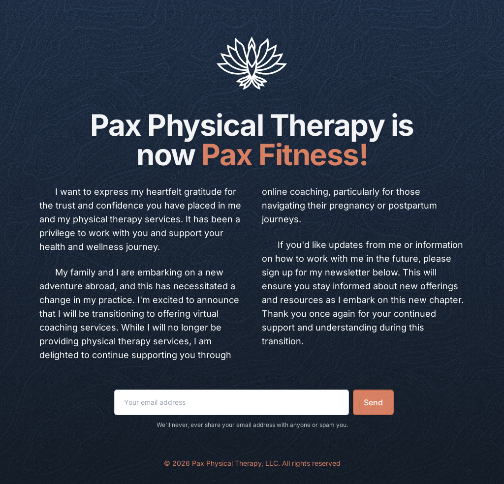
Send (373, 402)
